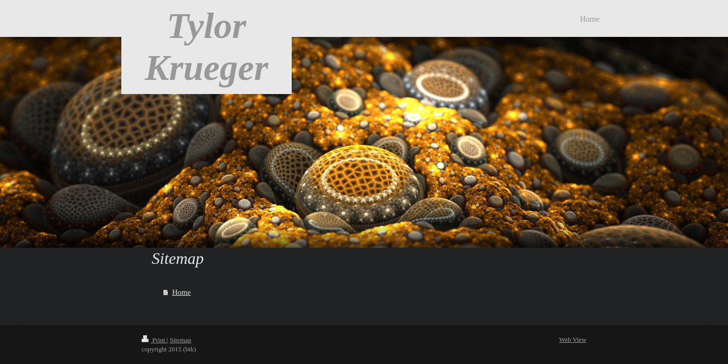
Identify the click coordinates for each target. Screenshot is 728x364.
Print (154, 340)
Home (181, 292)
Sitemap (181, 340)
